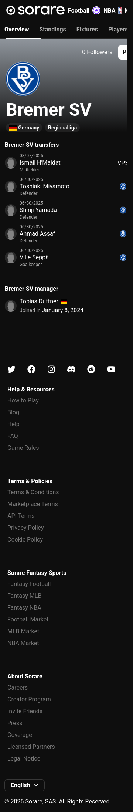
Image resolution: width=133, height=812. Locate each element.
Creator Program (29, 699)
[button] (24, 785)
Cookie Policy (25, 539)
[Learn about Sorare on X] (11, 369)
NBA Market (23, 643)
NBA (112, 10)
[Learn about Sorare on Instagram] (51, 369)
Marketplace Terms (32, 504)
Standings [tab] (52, 29)
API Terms (21, 515)
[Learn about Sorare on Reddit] (91, 369)
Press (14, 723)
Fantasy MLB (24, 595)
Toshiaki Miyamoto (44, 186)
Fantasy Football (29, 583)
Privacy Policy (25, 527)
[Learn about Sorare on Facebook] (31, 369)
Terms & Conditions (33, 492)
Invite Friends (24, 711)
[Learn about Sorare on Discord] (71, 369)
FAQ (12, 435)
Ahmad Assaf (37, 233)
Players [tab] (118, 29)
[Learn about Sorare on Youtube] (111, 369)
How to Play (23, 400)
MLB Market (23, 631)
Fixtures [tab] (87, 29)
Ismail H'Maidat (40, 162)
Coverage (19, 734)
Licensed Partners (31, 746)
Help (13, 424)
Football (84, 10)
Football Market (27, 619)
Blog (13, 412)
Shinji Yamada (38, 209)
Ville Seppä (34, 257)
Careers (17, 687)
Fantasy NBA (24, 607)
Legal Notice (23, 758)
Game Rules (23, 447)
